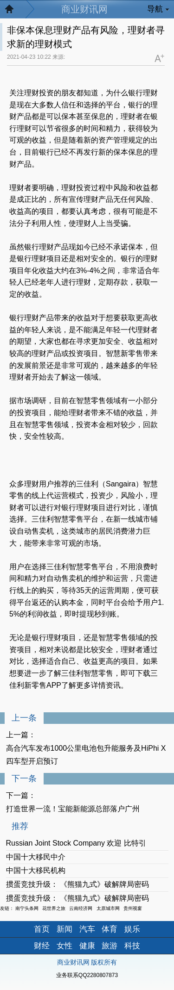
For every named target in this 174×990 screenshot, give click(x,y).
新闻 (64, 929)
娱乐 (132, 929)
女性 (64, 945)
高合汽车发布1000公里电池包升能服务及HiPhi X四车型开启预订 (86, 755)
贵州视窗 (132, 908)
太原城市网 (108, 908)
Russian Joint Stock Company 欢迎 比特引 (76, 843)
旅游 (109, 945)
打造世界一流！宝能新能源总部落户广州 (73, 809)
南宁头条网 (27, 908)
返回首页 (14, 12)
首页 (42, 929)
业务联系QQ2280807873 (87, 975)
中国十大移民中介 (35, 857)
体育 (109, 929)
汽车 (87, 929)
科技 (132, 945)
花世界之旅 (53, 908)
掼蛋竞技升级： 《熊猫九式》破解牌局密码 (77, 884)
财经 (42, 945)
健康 (87, 945)
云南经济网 (80, 908)
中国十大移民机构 (35, 870)
